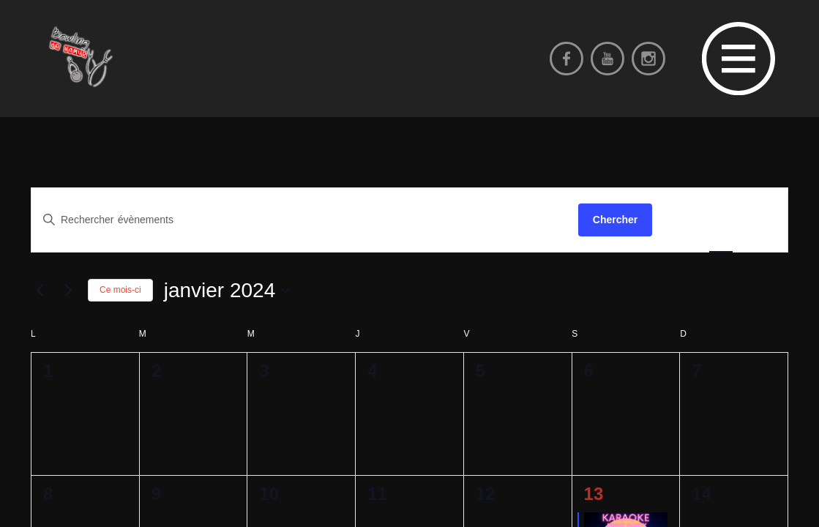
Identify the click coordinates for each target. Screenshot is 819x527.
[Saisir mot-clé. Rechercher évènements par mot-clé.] (304, 220)
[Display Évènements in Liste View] (681, 220)
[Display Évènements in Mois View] (721, 220)
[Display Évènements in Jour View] (760, 220)
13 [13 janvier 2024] (594, 494)
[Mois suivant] (68, 290)
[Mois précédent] (39, 290)
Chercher (615, 219)
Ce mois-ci (120, 290)
